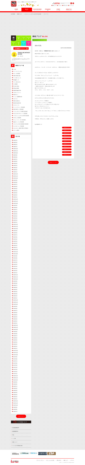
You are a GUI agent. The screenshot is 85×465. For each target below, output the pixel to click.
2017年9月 (15, 356)
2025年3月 (15, 167)
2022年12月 (15, 224)
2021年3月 (15, 268)
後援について (14, 442)
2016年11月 (15, 377)
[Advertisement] (42, 25)
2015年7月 (15, 411)
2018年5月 (15, 339)
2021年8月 (15, 257)
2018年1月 (15, 348)
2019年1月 (15, 323)
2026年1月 (15, 146)
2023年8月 (15, 207)
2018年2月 (15, 346)
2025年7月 (15, 159)
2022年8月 (15, 232)
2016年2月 (15, 396)
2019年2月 (15, 321)
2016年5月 (15, 390)
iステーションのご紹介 (50, 460)
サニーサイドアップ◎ (17, 71)
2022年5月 (15, 239)
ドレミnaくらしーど (17, 77)
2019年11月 (15, 302)
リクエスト (60, 5)
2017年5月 (15, 365)
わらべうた (38, 45)
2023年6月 (15, 211)
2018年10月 (15, 329)
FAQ (13, 434)
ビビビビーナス (16, 105)
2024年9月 (15, 180)
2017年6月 (15, 363)
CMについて (54, 5)
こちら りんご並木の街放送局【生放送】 (21, 123)
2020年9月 (15, 281)
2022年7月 (15, 234)
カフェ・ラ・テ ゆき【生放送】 (19, 119)
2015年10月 (15, 405)
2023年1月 (15, 222)
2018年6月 (15, 337)
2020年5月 (15, 289)
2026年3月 (15, 142)
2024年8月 (15, 182)
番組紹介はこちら (67, 127)
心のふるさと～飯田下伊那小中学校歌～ (20, 128)
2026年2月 (15, 144)
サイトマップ (71, 5)
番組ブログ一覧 (53, 162)
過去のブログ (21, 416)
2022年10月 (15, 228)
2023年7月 (15, 209)
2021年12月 (15, 249)
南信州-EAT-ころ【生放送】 (18, 109)
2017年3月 (15, 369)
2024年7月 (15, 184)
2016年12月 (15, 375)
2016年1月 (15, 398)
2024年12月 (15, 173)
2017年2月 (15, 371)
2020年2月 (15, 295)
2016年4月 (15, 392)
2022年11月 (15, 226)
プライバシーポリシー (40, 460)
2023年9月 (15, 205)
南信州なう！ (15, 94)
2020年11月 (15, 276)
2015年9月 (15, 407)
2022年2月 (15, 245)
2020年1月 (15, 297)
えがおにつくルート (17, 92)
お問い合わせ (65, 5)
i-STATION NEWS (37, 9)
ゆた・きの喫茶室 (16, 73)
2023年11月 (15, 201)
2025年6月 (15, 161)
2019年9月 (15, 306)
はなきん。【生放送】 (17, 117)
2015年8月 (15, 409)
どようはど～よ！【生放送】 (18, 126)
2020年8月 (15, 283)
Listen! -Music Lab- (16, 75)
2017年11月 (15, 352)
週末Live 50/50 (16, 88)
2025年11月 (15, 150)
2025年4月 (15, 165)
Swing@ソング (16, 79)
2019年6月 (15, 312)
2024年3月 (15, 192)
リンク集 (14, 438)
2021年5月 (15, 264)
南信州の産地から (16, 100)
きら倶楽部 (15, 84)
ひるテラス (15, 98)
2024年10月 (15, 178)
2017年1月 (15, 373)
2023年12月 (15, 199)
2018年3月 (15, 344)
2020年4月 (15, 291)
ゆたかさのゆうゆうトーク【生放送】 (20, 113)
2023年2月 (15, 220)
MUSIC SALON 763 (17, 102)
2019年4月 (15, 316)
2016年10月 (15, 379)
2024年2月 (15, 194)
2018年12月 (15, 325)
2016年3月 (15, 394)
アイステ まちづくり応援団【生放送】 (20, 111)
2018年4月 (15, 342)
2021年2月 (15, 270)
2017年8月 (15, 358)
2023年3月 (15, 218)
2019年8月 (15, 308)
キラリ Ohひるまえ (17, 81)
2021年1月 (15, 272)
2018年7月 (15, 335)
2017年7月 (15, 360)
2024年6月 (15, 186)
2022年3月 (15, 243)
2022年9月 (15, 230)
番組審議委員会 (15, 431)
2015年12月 (15, 400)
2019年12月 (15, 300)
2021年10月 (15, 253)
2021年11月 (15, 251)
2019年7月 (15, 310)
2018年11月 (15, 327)
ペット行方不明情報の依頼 (17, 445)
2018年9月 (15, 331)
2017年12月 (15, 350)
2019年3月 (15, 318)
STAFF (58, 9)
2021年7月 (15, 260)
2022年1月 (15, 247)
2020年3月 (15, 293)
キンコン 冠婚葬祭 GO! (17, 96)
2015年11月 (15, 403)
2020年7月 (15, 285)
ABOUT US (69, 9)
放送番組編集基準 (15, 427)
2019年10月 (15, 304)
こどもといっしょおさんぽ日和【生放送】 (21, 115)
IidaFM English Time (17, 90)
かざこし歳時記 (16, 130)
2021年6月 (15, 262)
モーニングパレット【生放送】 (19, 107)
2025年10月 (15, 152)
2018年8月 (15, 333)
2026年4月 (15, 140)
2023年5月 (15, 213)
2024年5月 (15, 188)
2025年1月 (15, 171)
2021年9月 (15, 255)
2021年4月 (15, 266)
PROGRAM (47, 9)
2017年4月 (15, 367)
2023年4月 (15, 215)
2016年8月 (15, 384)
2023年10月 (15, 203)
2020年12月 (15, 274)
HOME (16, 9)
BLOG (26, 9)
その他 (14, 69)
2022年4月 (15, 241)
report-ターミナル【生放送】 (18, 121)
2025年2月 (15, 169)
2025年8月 (15, 157)
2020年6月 (15, 287)
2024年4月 (15, 190)
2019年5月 (15, 314)
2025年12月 (15, 148)
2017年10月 (15, 354)
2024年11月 (15, 176)
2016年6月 (15, 388)
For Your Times (16, 86)
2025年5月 (15, 163)
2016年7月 (15, 386)
